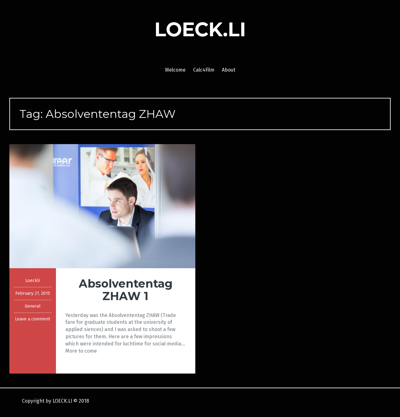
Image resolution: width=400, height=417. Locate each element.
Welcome (175, 70)
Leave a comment (32, 319)
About (228, 70)
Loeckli (32, 280)
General (33, 306)
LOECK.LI (200, 29)
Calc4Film (203, 70)
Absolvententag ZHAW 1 (125, 290)
